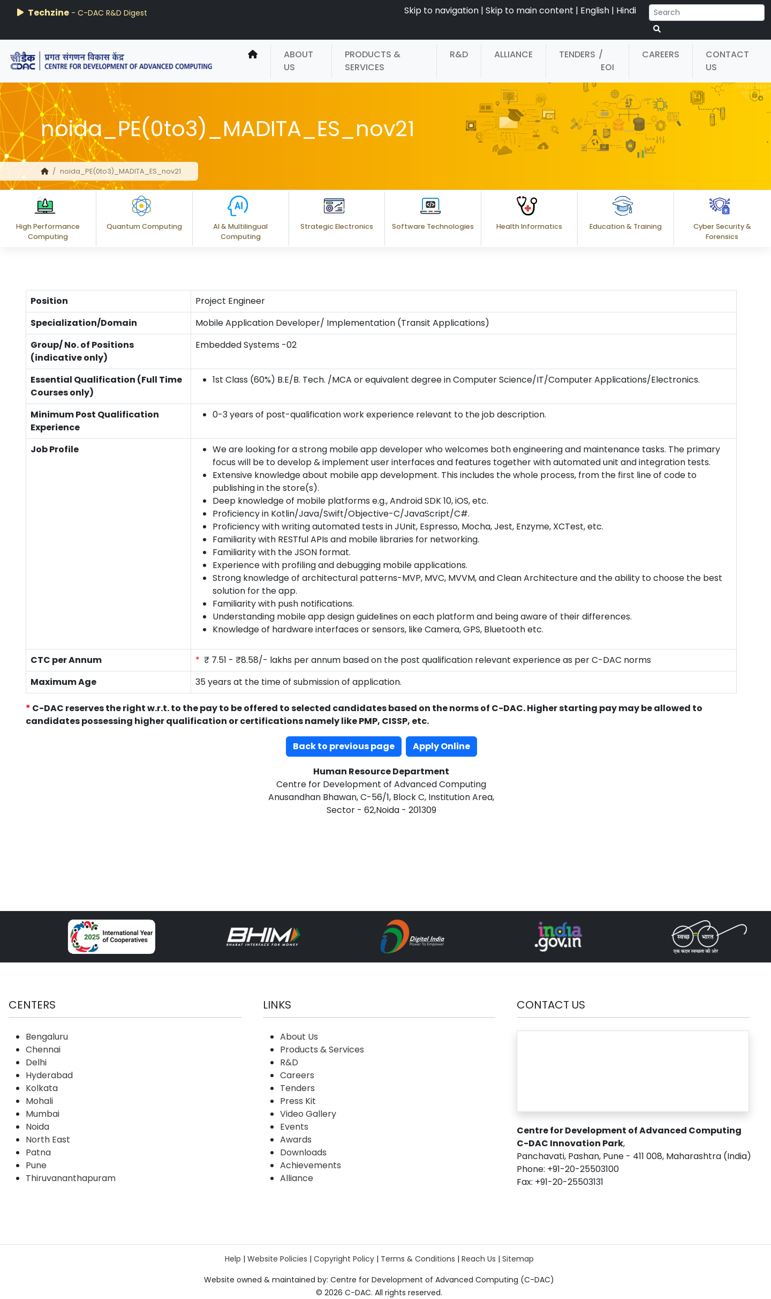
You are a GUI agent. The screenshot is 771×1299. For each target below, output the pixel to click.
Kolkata (42, 1088)
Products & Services (372, 60)
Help (233, 1258)
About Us (298, 60)
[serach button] (657, 29)
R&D (459, 54)
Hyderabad (49, 1075)
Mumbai (42, 1114)
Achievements (310, 1165)
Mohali (39, 1101)
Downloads (303, 1152)
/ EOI (606, 60)
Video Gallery (308, 1114)
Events (294, 1127)
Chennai (43, 1049)
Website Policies (277, 1258)
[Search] (707, 12)
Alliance (513, 54)
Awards (296, 1139)
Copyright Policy (344, 1258)
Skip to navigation (441, 10)
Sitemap (518, 1258)
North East (48, 1139)
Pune (36, 1165)
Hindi (626, 10)
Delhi (36, 1062)
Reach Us (479, 1258)
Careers (660, 54)
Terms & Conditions (418, 1258)
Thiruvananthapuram (71, 1178)
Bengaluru (47, 1037)
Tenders (577, 54)
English (594, 10)
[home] (252, 61)
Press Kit (298, 1101)
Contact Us (727, 60)
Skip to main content (529, 10)
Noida (37, 1127)
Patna (38, 1152)
